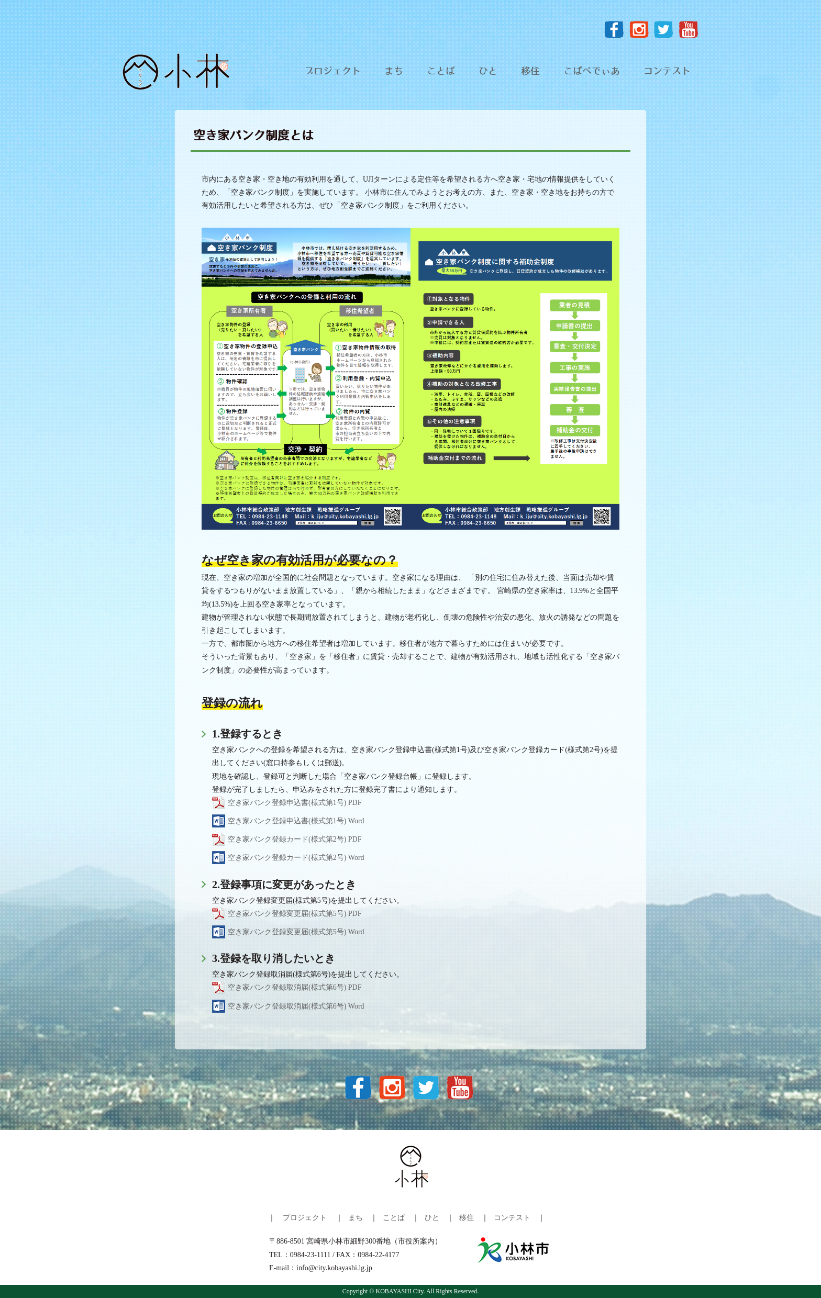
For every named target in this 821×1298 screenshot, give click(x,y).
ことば (441, 71)
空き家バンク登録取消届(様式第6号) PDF (295, 987)
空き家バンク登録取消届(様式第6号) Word (296, 1006)
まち (393, 71)
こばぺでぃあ (591, 71)
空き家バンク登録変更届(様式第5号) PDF (295, 913)
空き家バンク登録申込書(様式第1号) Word (296, 821)
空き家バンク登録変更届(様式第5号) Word (296, 932)
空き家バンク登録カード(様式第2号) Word (296, 857)
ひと (488, 71)
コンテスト (667, 71)
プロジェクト (332, 71)
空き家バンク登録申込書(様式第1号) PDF (295, 803)
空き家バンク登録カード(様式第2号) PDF (295, 839)
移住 (530, 71)
